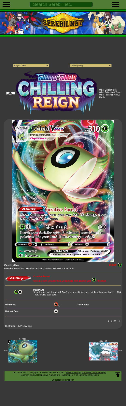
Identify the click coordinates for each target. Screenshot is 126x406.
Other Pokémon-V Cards (110, 92)
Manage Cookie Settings (94, 372)
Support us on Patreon (63, 380)
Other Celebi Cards (108, 90)
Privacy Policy (73, 372)
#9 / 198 (103, 341)
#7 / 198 (22, 339)
